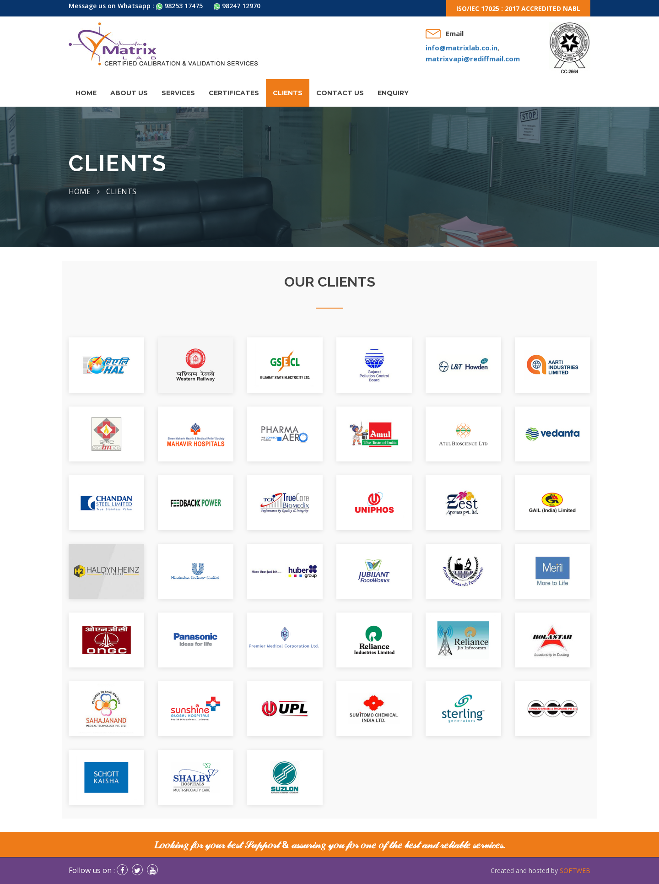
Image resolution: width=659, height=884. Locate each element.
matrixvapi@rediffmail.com (473, 58)
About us (129, 93)
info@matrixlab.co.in (461, 47)
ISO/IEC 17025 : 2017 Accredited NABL (518, 8)
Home (86, 93)
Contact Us (340, 93)
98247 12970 (237, 5)
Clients (287, 93)
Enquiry (393, 93)
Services (178, 93)
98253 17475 (179, 5)
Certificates (234, 93)
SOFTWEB (575, 870)
